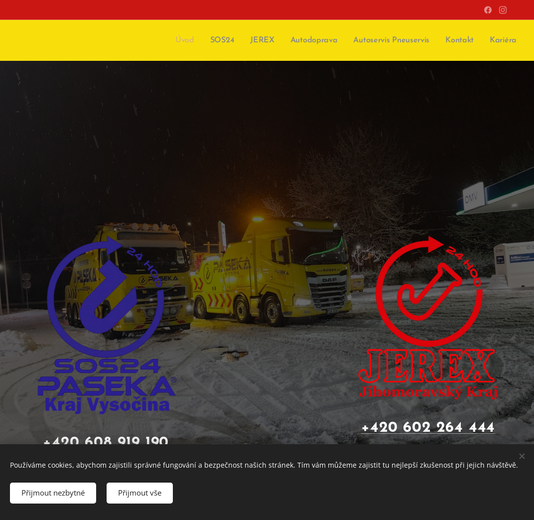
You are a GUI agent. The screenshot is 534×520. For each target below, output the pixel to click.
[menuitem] (194, 40)
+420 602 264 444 (428, 428)
